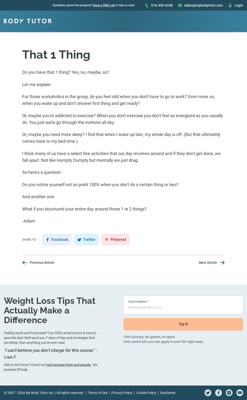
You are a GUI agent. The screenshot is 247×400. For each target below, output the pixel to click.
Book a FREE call (104, 5)
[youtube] (239, 392)
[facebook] (218, 392)
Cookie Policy (146, 393)
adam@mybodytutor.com (200, 5)
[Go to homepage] (27, 21)
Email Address (138, 301)
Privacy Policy (121, 393)
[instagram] (229, 392)
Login (235, 5)
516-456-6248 (158, 5)
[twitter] (208, 392)
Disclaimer (168, 393)
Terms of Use (97, 393)
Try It (183, 324)
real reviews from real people (68, 365)
